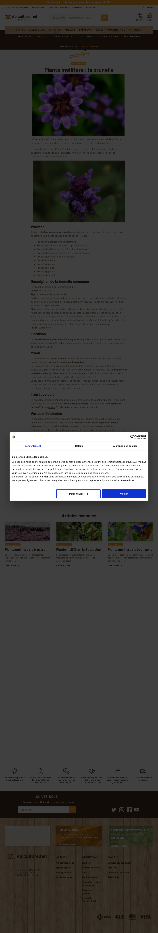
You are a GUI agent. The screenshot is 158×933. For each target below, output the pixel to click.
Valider (124, 493)
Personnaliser (78, 493)
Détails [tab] (79, 446)
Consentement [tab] (33, 446)
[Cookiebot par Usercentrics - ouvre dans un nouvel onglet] (132, 437)
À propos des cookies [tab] (125, 446)
